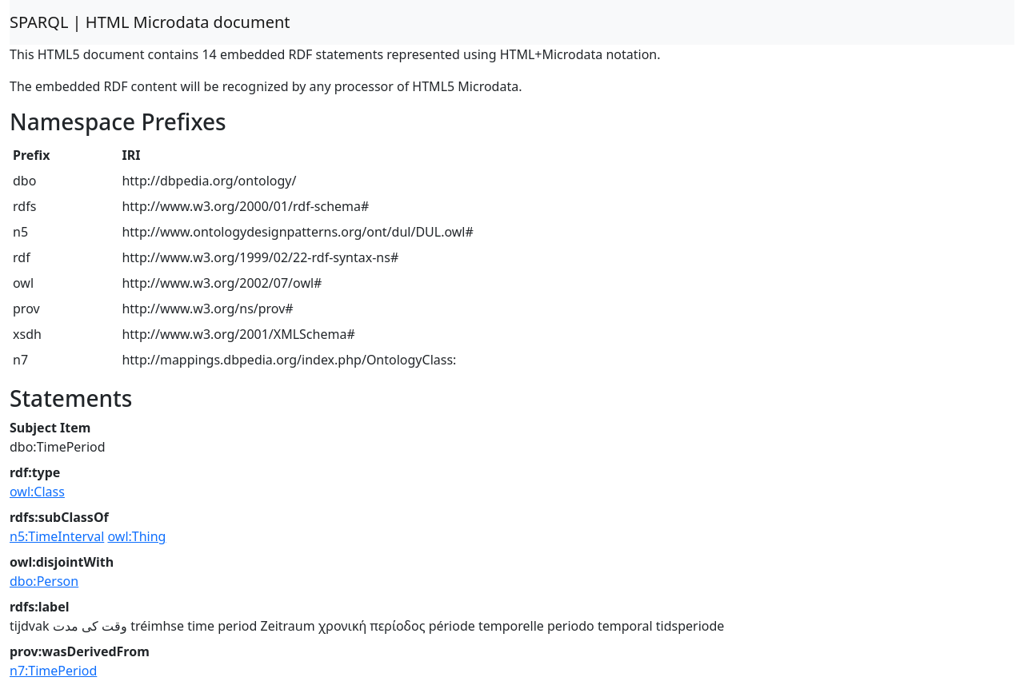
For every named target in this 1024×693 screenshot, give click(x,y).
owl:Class (37, 491)
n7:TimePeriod (53, 670)
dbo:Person (44, 581)
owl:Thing (136, 536)
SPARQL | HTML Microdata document (150, 22)
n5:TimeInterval (57, 536)
